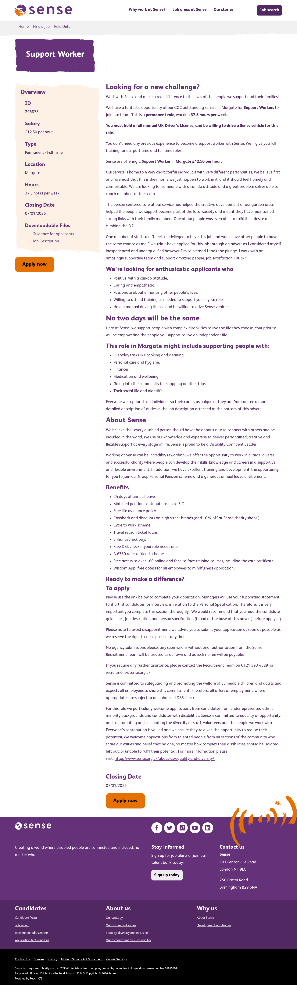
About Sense (205, 917)
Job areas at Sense (189, 10)
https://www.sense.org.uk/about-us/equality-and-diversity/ (165, 759)
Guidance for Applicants (53, 234)
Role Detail (63, 27)
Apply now (34, 264)
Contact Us (22, 959)
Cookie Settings (116, 959)
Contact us (232, 847)
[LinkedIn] (207, 827)
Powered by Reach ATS (28, 978)
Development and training (214, 925)
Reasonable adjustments (31, 933)
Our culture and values (121, 925)
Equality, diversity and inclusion (127, 933)
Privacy (52, 959)
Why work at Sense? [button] (147, 10)
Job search (269, 10)
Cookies (39, 959)
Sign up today (167, 875)
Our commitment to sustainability (128, 940)
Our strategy (114, 917)
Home (24, 27)
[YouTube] (195, 827)
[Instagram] (182, 827)
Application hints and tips (32, 940)
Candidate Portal (26, 917)
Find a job (41, 27)
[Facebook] (156, 827)
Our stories (223, 10)
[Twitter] (169, 827)
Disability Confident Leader (232, 444)
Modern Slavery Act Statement (82, 959)
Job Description (46, 241)
